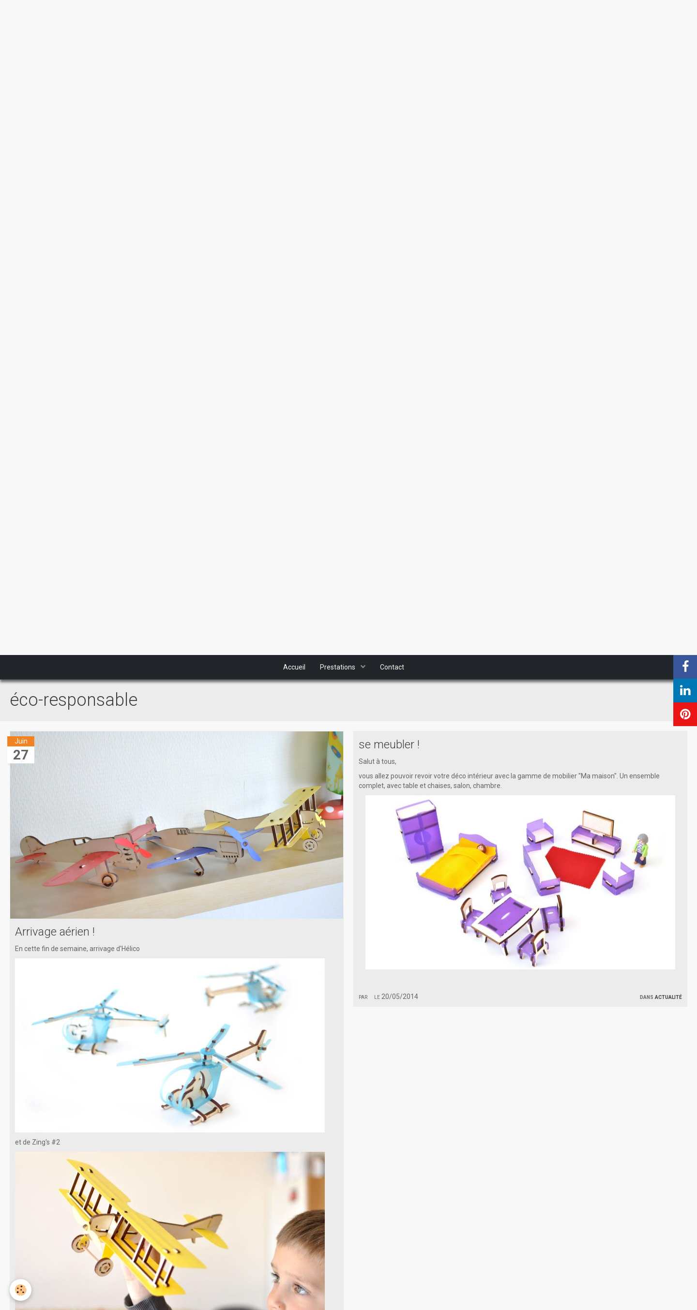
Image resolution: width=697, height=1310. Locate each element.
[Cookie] (20, 1290)
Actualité (668, 996)
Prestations (338, 667)
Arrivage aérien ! (55, 931)
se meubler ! (389, 744)
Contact (392, 667)
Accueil (294, 667)
